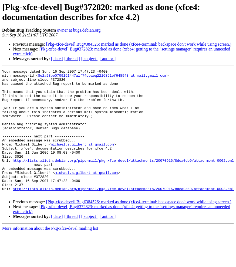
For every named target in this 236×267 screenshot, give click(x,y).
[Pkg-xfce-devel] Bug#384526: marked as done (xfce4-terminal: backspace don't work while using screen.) (138, 44)
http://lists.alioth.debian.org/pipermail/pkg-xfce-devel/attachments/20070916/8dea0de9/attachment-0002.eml (123, 179)
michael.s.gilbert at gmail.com (82, 159)
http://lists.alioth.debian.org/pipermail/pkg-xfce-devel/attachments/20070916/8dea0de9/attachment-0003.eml (123, 213)
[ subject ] (90, 58)
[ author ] (108, 58)
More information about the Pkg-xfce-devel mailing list (50, 252)
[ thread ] (72, 58)
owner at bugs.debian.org (78, 30)
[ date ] (57, 58)
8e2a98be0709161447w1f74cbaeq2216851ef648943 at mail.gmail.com (102, 77)
